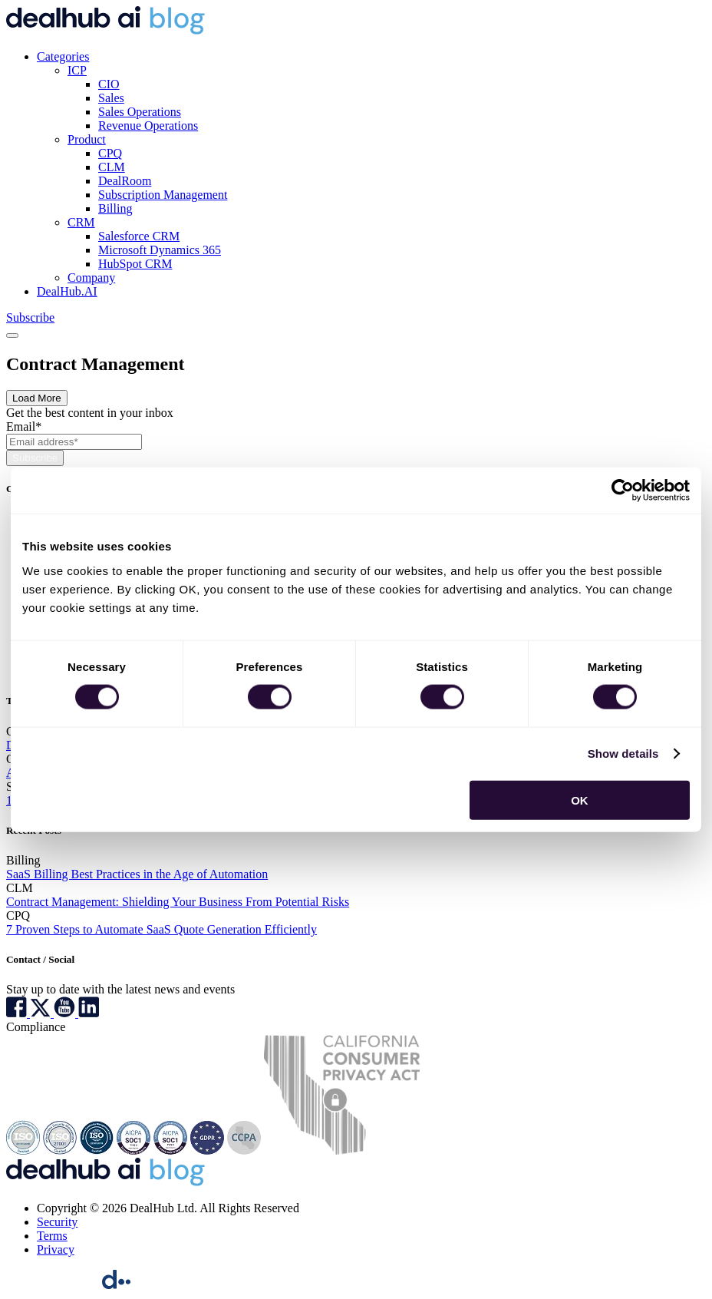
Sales (111, 97)
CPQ (110, 153)
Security (57, 1221)
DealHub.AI (67, 291)
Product (87, 139)
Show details (623, 753)
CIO (109, 84)
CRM (81, 222)
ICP (77, 70)
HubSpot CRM (135, 263)
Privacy (55, 1249)
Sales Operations (139, 111)
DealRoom (124, 180)
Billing (115, 208)
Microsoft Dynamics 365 (159, 249)
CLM (111, 167)
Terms (52, 1235)
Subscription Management (162, 194)
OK (579, 799)
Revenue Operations (148, 125)
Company (91, 277)
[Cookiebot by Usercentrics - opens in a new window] (622, 490)
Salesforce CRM (139, 236)
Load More (36, 398)
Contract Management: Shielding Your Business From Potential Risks (177, 901)
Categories (63, 56)
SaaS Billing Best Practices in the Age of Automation (137, 874)
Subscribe (30, 317)
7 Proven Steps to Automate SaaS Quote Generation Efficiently (161, 929)
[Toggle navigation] (12, 335)
